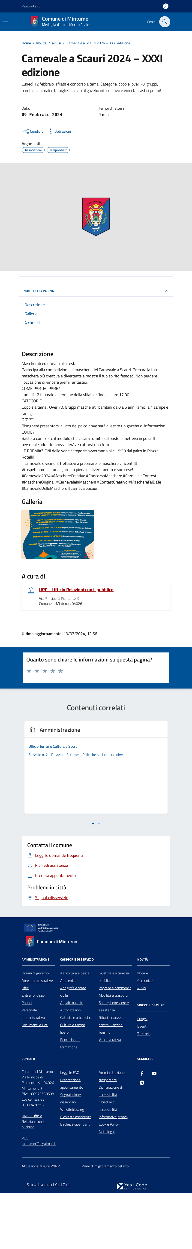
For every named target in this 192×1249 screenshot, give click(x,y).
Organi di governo (35, 1028)
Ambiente (67, 1036)
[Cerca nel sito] (164, 21)
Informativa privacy (113, 1172)
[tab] (93, 879)
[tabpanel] (58, 798)
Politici (27, 1058)
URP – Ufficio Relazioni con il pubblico (76, 590)
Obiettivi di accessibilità (108, 1161)
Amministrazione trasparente (112, 1131)
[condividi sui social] (33, 131)
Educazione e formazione (70, 1098)
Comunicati (145, 1036)
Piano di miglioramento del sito (105, 1221)
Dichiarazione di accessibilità (111, 1146)
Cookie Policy (109, 1179)
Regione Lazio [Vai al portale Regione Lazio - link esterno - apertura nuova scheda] (31, 6)
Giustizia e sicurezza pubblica (114, 1032)
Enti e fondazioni (34, 1050)
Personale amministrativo (33, 1069)
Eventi (142, 1081)
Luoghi (142, 1074)
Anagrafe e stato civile (73, 1047)
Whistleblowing (72, 1165)
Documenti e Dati (35, 1080)
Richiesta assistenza (75, 1172)
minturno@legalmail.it (39, 1199)
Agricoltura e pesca (74, 1028)
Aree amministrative (37, 1036)
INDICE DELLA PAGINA (96, 291)
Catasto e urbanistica (76, 1073)
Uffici (25, 1043)
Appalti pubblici (71, 1058)
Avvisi (141, 1043)
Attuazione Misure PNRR (41, 1221)
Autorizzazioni (70, 1065)
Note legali (107, 1187)
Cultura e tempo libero (72, 1084)
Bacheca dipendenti (75, 1179)
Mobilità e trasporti (113, 1050)
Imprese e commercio (115, 1043)
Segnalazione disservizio (70, 1153)
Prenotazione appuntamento (71, 1139)
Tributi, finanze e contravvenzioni (111, 1076)
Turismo (104, 1087)
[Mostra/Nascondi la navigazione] (5, 21)
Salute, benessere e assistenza (114, 1061)
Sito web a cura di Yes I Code (48, 1240)
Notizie (142, 1028)
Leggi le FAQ (69, 1128)
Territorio (143, 1089)
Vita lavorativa (110, 1095)
